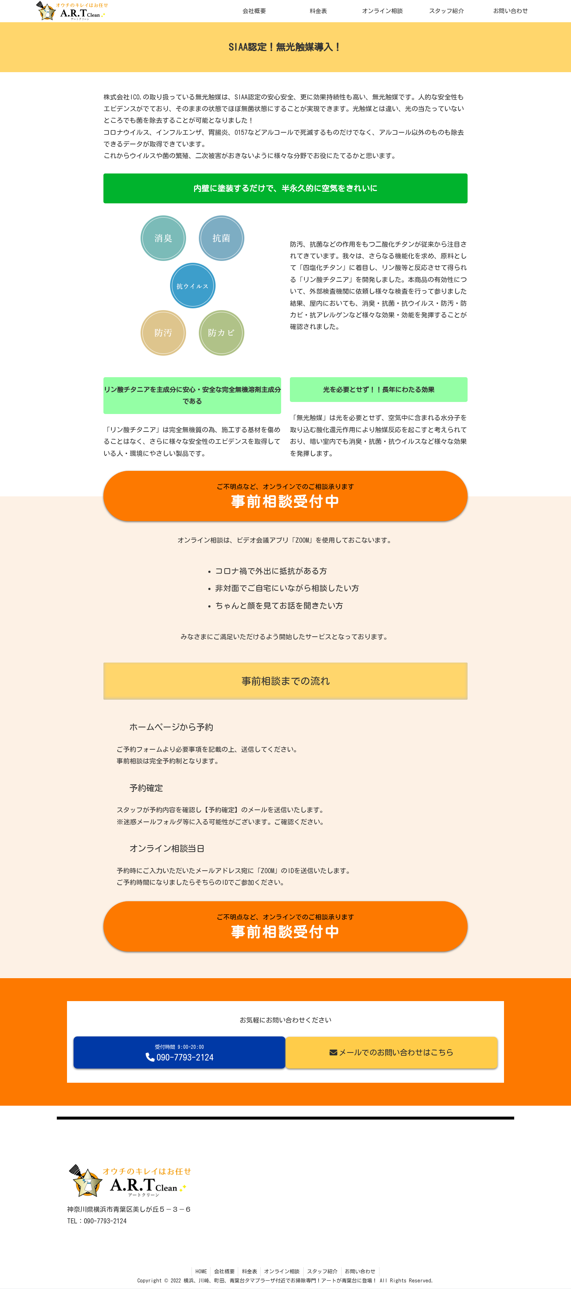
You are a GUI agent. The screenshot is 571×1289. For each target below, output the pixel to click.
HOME (200, 1271)
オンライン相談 (282, 1271)
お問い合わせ (361, 1271)
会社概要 (223, 1271)
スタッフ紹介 (323, 1271)
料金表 (249, 1271)
